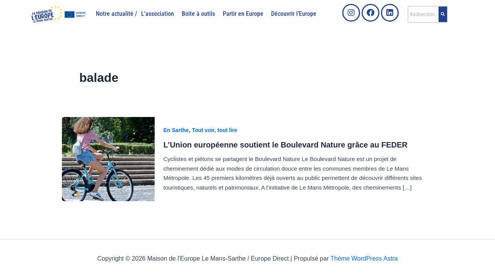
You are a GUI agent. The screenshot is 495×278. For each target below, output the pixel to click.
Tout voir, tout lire (214, 130)
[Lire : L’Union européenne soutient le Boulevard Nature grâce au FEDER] (108, 158)
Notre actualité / (116, 13)
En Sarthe (176, 130)
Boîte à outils (198, 13)
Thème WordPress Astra (364, 258)
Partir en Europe (243, 13)
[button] (159, 13)
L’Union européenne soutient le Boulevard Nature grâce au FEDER (286, 145)
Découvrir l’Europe (293, 13)
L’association (157, 13)
